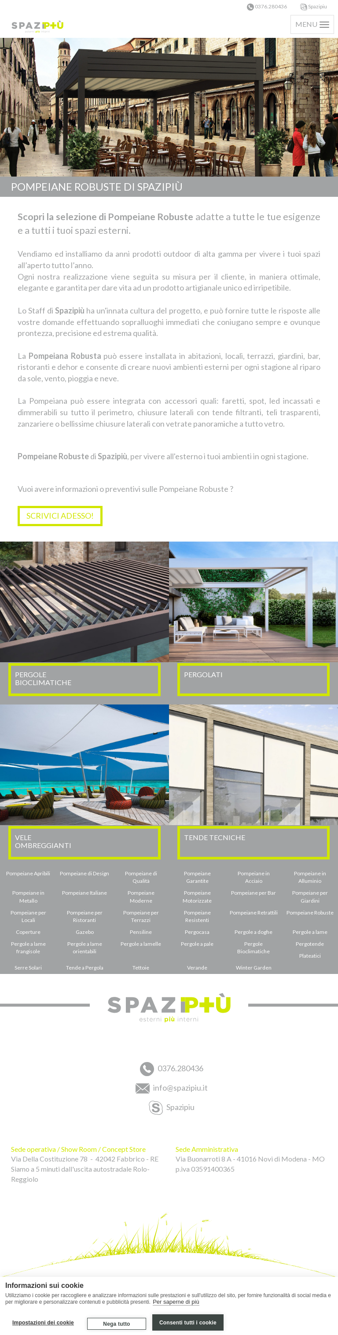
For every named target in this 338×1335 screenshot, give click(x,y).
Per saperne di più (176, 1301)
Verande (197, 967)
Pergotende (310, 943)
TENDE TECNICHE (214, 837)
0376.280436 (267, 6)
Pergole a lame (310, 932)
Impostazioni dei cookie (43, 1323)
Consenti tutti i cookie (188, 1323)
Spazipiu (313, 6)
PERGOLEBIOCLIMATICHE (43, 678)
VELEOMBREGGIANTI (43, 841)
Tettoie (140, 967)
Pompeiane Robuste (310, 912)
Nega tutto (116, 1324)
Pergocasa (197, 932)
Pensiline (141, 932)
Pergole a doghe (253, 932)
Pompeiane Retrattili (254, 912)
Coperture (28, 932)
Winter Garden (254, 967)
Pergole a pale (197, 943)
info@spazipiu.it (172, 1088)
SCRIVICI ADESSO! (60, 515)
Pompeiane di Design (84, 873)
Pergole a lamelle (141, 943)
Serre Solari (28, 967)
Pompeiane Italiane (84, 892)
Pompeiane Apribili (28, 873)
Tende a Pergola (84, 967)
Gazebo (85, 932)
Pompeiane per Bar (253, 892)
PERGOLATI (203, 674)
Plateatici (310, 955)
